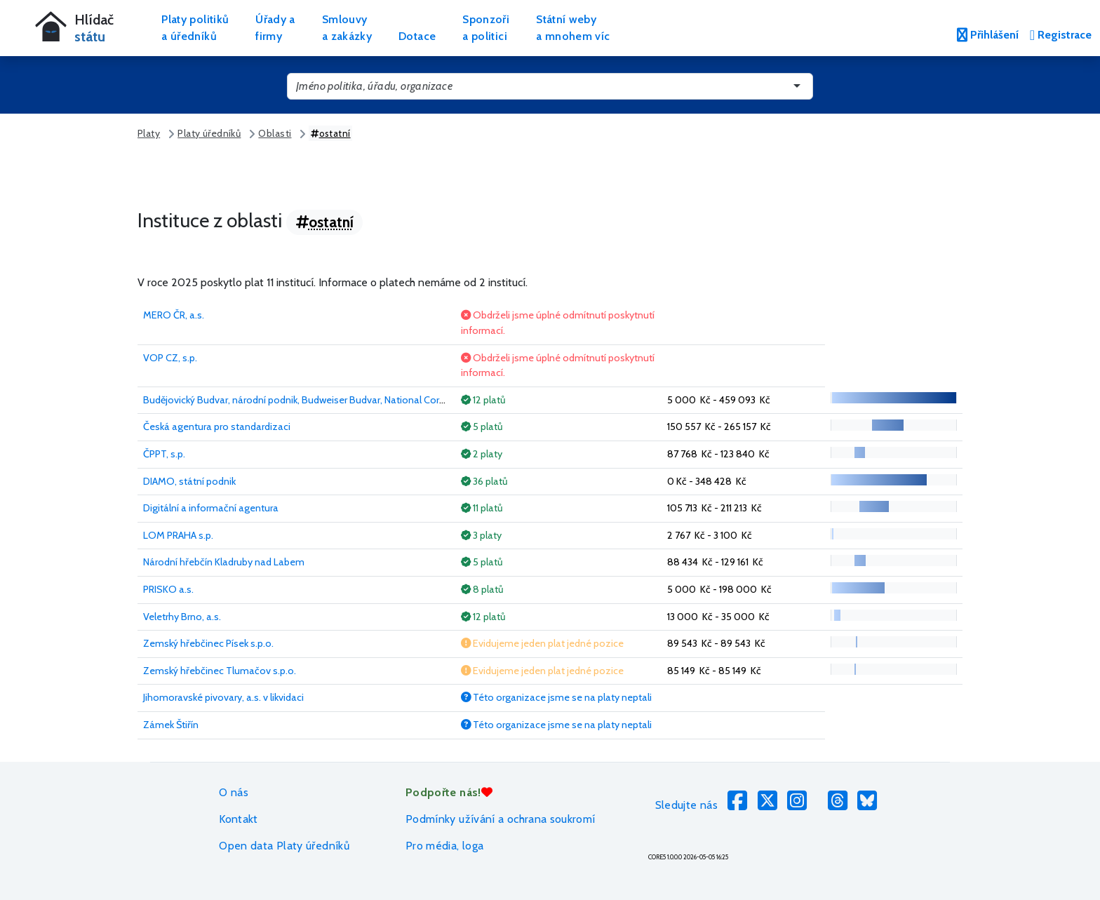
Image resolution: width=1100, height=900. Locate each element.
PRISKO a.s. (168, 589)
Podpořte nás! (448, 792)
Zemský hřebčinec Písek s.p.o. (208, 643)
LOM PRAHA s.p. (178, 535)
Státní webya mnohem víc (573, 28)
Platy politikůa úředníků (195, 28)
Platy (149, 133)
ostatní (331, 133)
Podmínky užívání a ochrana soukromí (500, 819)
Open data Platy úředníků (284, 845)
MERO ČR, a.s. (173, 315)
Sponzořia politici (485, 28)
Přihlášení (988, 34)
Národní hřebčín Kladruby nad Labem (223, 562)
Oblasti (274, 133)
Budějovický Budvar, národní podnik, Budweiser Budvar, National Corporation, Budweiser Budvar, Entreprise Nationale (398, 400)
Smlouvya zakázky (347, 28)
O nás (233, 792)
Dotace (417, 36)
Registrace (1061, 34)
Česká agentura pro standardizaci (216, 426)
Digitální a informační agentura (211, 508)
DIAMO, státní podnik (189, 481)
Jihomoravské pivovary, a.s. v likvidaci (223, 697)
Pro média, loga (444, 845)
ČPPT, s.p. (164, 454)
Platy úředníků (209, 133)
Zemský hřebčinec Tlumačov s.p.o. (219, 670)
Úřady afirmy (275, 28)
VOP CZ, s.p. (170, 357)
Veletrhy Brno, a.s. (182, 616)
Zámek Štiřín (171, 724)
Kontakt (238, 819)
